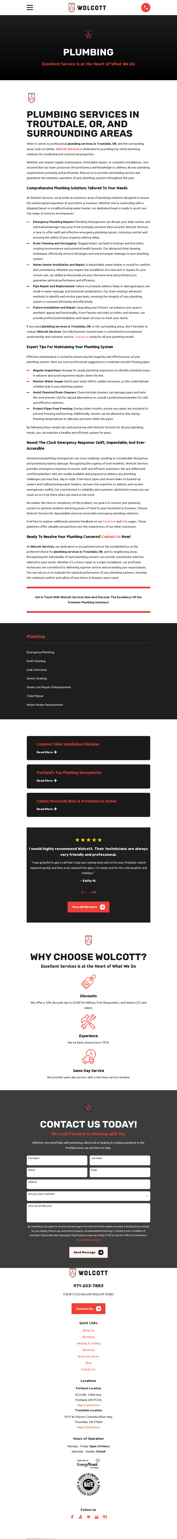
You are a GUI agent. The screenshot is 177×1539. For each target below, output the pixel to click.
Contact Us (111, 537)
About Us (88, 1330)
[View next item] (93, 892)
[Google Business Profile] (97, 1517)
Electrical (88, 1349)
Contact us (82, 336)
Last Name (96, 1158)
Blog (88, 1362)
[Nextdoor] (105, 1517)
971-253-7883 (88, 1285)
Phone (31, 1170)
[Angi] (80, 1517)
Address (32, 1182)
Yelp (125, 521)
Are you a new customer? (41, 1194)
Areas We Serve (88, 1356)
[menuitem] (89, 652)
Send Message (88, 1252)
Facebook (109, 521)
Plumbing (88, 1337)
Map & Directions (88, 1405)
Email (94, 1170)
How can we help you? (40, 1205)
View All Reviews (88, 907)
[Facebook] (72, 1517)
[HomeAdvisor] (88, 1517)
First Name (33, 1158)
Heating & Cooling (88, 1343)
